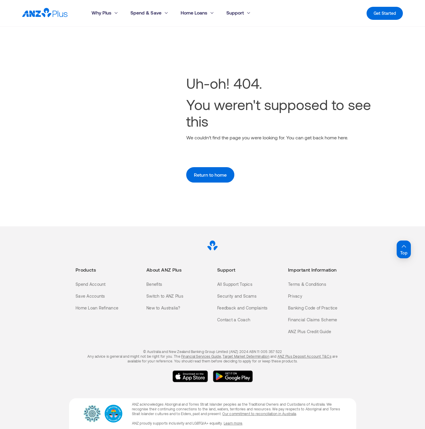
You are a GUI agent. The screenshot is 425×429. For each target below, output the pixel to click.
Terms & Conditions (307, 284)
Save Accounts (90, 296)
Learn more (233, 423)
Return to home (210, 175)
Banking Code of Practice (313, 307)
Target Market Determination (246, 356)
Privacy (295, 296)
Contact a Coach (233, 319)
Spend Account (91, 284)
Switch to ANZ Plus (164, 296)
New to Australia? (163, 307)
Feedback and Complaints (242, 307)
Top (403, 249)
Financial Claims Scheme (312, 319)
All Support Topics (234, 284)
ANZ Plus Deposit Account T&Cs (304, 356)
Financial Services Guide (201, 356)
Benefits (154, 284)
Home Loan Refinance (97, 307)
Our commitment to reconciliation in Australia (259, 414)
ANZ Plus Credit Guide (309, 331)
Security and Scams (236, 296)
